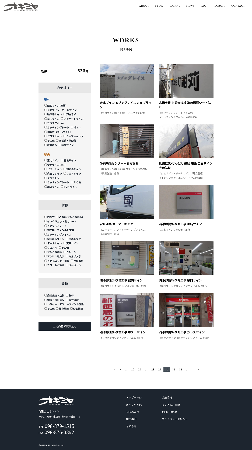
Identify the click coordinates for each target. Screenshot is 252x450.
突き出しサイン (54, 239)
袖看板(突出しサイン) (57, 132)
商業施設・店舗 (54, 295)
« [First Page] (114, 369)
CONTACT (238, 5)
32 (180, 369)
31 (173, 369)
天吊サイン (71, 243)
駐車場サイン (53, 114)
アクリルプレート (55, 225)
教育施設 (62, 308)
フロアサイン (72, 173)
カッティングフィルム (58, 234)
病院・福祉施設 (54, 300)
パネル (76, 127)
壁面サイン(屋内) (55, 164)
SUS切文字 (73, 239)
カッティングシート (56, 127)
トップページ (134, 397)
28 (152, 369)
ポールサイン (53, 243)
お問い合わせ (169, 412)
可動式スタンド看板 (56, 260)
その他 (49, 140)
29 (159, 369)
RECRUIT (218, 5)
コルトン (70, 252)
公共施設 (72, 300)
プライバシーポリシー (175, 419)
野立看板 (70, 114)
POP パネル (69, 186)
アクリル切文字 (54, 256)
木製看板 (77, 260)
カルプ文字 (73, 256)
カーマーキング (73, 136)
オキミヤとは (134, 405)
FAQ (203, 5)
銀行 (70, 295)
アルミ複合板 (53, 252)
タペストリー (53, 178)
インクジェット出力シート (60, 221)
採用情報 (167, 397)
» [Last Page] (198, 369)
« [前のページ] (120, 369)
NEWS (190, 5)
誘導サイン (51, 186)
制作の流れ (132, 412)
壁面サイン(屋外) (55, 105)
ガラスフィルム (54, 123)
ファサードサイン (72, 118)
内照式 (49, 217)
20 (139, 369)
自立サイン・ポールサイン (60, 110)
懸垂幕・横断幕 (66, 140)
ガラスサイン (53, 136)
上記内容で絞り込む (64, 326)
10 (132, 369)
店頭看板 (50, 145)
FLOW (159, 5)
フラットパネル (54, 265)
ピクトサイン (53, 169)
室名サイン (68, 160)
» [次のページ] (193, 369)
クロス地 (50, 247)
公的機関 (76, 308)
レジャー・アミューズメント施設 (64, 304)
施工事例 (131, 419)
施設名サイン (72, 169)
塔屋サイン (66, 145)
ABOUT (144, 5)
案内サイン (51, 118)
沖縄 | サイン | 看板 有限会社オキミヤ (21, 6)
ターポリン (73, 265)
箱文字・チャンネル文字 (59, 230)
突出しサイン (53, 173)
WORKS (175, 5)
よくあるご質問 (171, 405)
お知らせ (131, 426)
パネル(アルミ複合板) (69, 217)
